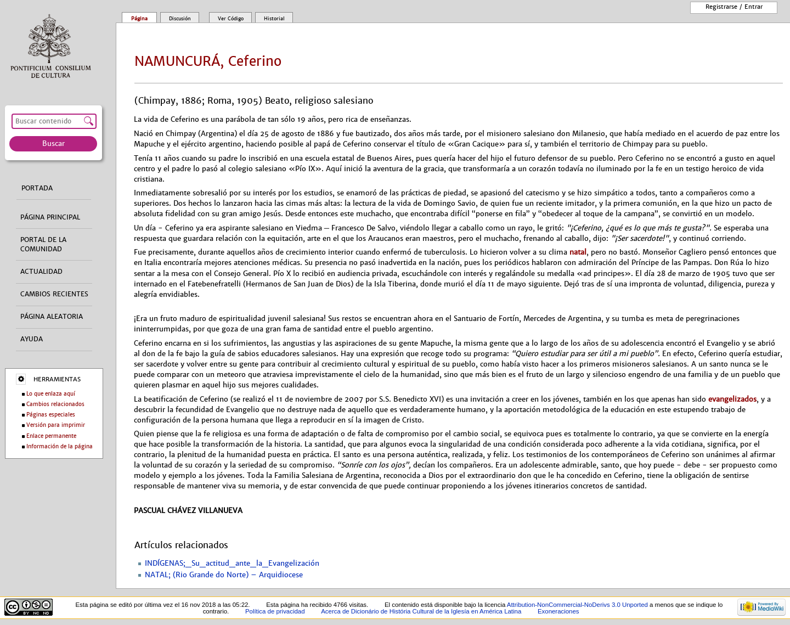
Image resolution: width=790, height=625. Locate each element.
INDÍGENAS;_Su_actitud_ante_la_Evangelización (232, 563)
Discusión (180, 18)
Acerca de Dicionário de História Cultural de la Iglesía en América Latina (421, 611)
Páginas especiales (50, 414)
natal (577, 252)
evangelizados (732, 399)
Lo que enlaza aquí (50, 393)
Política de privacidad (275, 611)
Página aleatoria (51, 316)
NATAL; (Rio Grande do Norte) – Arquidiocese (224, 575)
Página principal (50, 217)
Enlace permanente (51, 436)
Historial (274, 18)
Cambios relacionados (55, 404)
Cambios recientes (54, 294)
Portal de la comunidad (43, 244)
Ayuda (31, 339)
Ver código (231, 18)
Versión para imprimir (55, 425)
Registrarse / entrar (734, 6)
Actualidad (41, 271)
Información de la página (59, 446)
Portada (37, 188)
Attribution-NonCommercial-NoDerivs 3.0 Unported (577, 604)
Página (139, 18)
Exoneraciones (558, 611)
